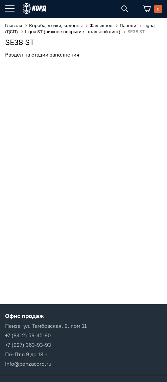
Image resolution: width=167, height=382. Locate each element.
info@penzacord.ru (28, 364)
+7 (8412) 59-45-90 (28, 335)
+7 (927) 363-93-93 (28, 345)
